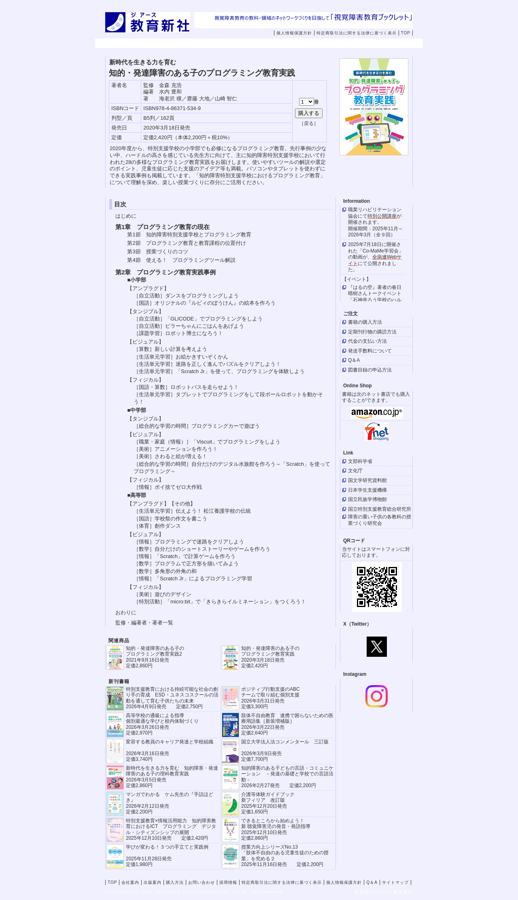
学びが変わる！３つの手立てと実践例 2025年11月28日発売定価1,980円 (167, 855)
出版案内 (221, 44)
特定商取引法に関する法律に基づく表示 (356, 33)
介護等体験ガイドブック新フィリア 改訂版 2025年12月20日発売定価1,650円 (268, 803)
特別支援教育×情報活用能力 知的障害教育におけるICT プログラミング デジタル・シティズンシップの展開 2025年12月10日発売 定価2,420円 (171, 829)
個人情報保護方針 (294, 33)
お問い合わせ (330, 44)
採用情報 (375, 44)
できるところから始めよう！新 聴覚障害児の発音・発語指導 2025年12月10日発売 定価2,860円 (275, 829)
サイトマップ (395, 882)
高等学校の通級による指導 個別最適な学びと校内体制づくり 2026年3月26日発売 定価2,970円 (162, 724)
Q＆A (371, 882)
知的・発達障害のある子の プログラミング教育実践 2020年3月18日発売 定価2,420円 (270, 657)
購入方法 (272, 44)
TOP (405, 33)
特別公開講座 (382, 216)
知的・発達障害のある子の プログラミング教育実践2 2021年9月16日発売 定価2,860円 (155, 657)
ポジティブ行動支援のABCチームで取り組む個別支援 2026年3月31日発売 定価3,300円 (270, 697)
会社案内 (170, 44)
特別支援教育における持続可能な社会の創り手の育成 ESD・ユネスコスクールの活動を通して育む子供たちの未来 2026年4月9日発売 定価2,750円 (172, 697)
